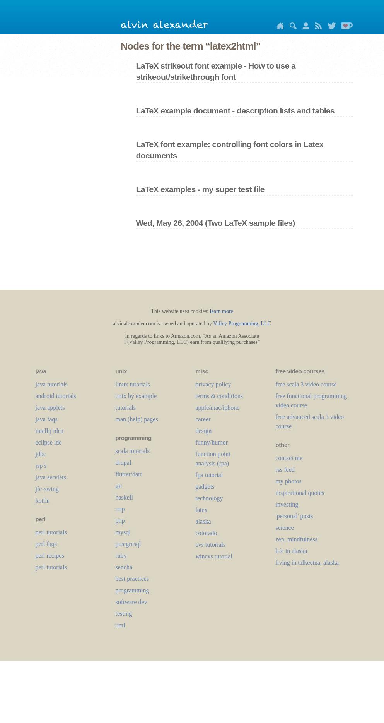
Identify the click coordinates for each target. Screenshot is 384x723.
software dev (131, 602)
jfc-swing (47, 489)
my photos (289, 481)
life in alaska (291, 551)
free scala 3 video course (306, 384)
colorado (206, 533)
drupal (123, 462)
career (203, 419)
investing (287, 504)
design (204, 431)
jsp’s (41, 465)
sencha (124, 567)
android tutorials (56, 396)
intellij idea (49, 431)
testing (124, 613)
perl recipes (50, 555)
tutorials (126, 407)
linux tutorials (133, 384)
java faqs (47, 419)
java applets (50, 407)
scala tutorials (133, 451)
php (120, 520)
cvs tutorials (211, 544)
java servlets (51, 477)
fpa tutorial (209, 475)
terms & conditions (219, 396)
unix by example (136, 396)
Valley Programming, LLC (242, 323)
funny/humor (212, 442)
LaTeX (202, 510)
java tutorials (52, 384)
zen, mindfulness (296, 539)
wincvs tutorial (214, 556)
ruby (121, 555)
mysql (123, 532)
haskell (124, 497)
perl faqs (46, 544)
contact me (289, 458)
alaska (203, 521)
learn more (221, 311)
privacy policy (213, 384)
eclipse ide (49, 442)
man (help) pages (137, 419)
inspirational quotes (300, 492)
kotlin (43, 500)
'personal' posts (294, 516)
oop (120, 509)
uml (120, 625)
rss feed (285, 469)
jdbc (41, 454)
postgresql (128, 544)
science (285, 527)
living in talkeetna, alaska (307, 562)
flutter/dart (129, 474)
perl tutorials (51, 532)
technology (209, 498)
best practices (132, 578)
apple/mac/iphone (218, 407)
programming (132, 590)
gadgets (205, 486)
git (119, 486)
